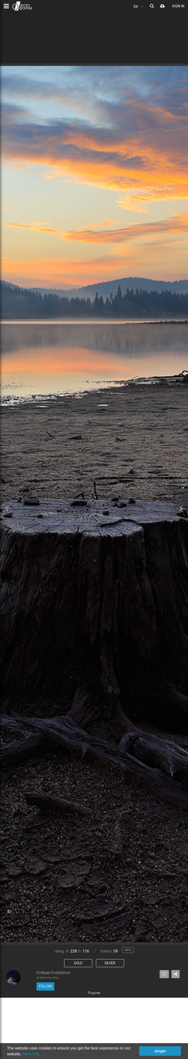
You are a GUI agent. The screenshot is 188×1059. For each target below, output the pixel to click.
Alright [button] (160, 1051)
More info (31, 1054)
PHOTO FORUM (22, 6)
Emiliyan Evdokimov (53, 972)
